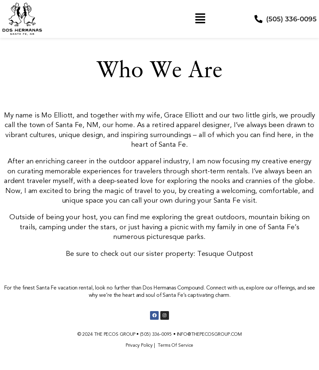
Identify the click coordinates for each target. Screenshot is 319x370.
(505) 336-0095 (156, 334)
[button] (200, 19)
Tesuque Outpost (225, 253)
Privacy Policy (139, 345)
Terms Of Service (175, 345)
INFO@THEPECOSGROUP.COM (209, 334)
